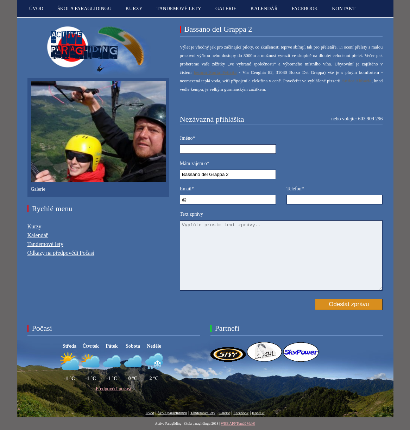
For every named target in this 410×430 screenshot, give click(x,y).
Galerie (225, 8)
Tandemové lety (179, 8)
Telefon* (295, 188)
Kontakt (258, 413)
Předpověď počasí (113, 388)
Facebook (305, 8)
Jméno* (187, 138)
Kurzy (134, 8)
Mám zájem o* (194, 163)
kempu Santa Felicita (215, 72)
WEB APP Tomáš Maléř (238, 423)
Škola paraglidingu (84, 8)
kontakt (343, 8)
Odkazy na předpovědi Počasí (61, 253)
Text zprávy (191, 214)
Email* (187, 188)
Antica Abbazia (357, 80)
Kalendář (264, 8)
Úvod (36, 8)
